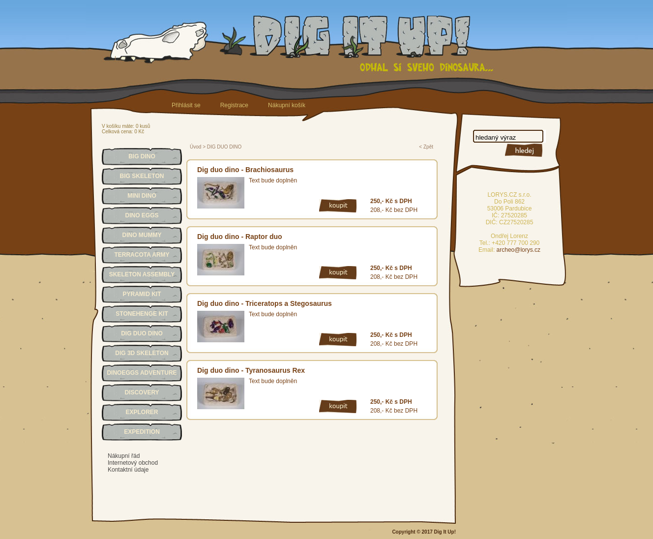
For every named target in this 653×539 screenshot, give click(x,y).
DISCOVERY (141, 392)
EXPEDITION (142, 431)
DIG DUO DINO (142, 333)
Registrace (234, 105)
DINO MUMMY (142, 235)
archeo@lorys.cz (519, 249)
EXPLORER (141, 412)
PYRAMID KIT (142, 294)
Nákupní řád (124, 455)
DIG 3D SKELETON (141, 353)
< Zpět (426, 147)
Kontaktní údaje (128, 469)
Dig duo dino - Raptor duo (239, 236)
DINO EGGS (141, 215)
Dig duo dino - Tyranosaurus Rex (251, 370)
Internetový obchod (133, 462)
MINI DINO (141, 195)
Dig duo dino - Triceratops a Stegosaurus (264, 303)
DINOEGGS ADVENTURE (142, 372)
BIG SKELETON (142, 176)
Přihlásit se (186, 105)
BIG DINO (141, 156)
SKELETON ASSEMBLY (142, 274)
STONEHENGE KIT (142, 313)
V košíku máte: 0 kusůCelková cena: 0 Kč (126, 128)
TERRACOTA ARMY (141, 254)
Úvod (195, 147)
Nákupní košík (286, 105)
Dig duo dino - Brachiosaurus (245, 170)
